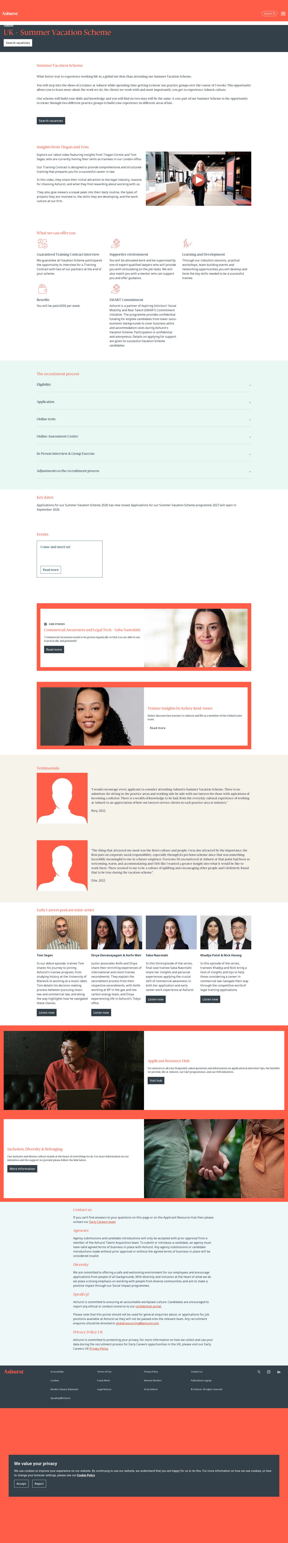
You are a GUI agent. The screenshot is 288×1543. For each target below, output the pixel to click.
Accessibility (57, 1371)
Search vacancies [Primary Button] (51, 121)
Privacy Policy (98, 1349)
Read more (54, 649)
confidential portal (148, 1306)
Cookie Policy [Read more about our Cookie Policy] (86, 1475)
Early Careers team (102, 1222)
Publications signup (201, 1380)
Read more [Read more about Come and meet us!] (51, 570)
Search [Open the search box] (269, 13)
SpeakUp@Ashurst (60, 1398)
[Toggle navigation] (283, 14)
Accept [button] (21, 1484)
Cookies (55, 1380)
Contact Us (196, 1371)
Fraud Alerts (103, 1380)
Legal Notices (104, 1389)
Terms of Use (104, 1371)
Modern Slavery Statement (64, 1389)
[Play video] (198, 180)
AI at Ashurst (151, 1389)
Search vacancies (18, 43)
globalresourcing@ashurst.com (137, 1323)
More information (22, 1169)
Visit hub (156, 1081)
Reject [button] (39, 1484)
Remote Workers (153, 1380)
